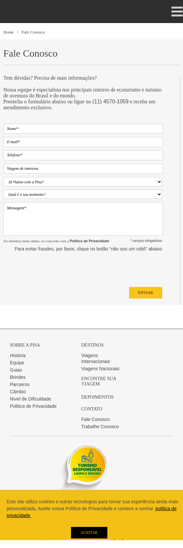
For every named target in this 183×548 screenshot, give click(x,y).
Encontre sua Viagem (98, 381)
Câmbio (18, 391)
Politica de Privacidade (33, 406)
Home (8, 32)
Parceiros (19, 384)
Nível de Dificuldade (30, 399)
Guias (16, 370)
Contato (91, 408)
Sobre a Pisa (25, 345)
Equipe (17, 362)
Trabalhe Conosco (100, 426)
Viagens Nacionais (100, 368)
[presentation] (53, 267)
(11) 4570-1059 (110, 101)
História (17, 355)
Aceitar (89, 532)
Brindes (17, 377)
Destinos (92, 345)
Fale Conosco (33, 32)
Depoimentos (97, 397)
